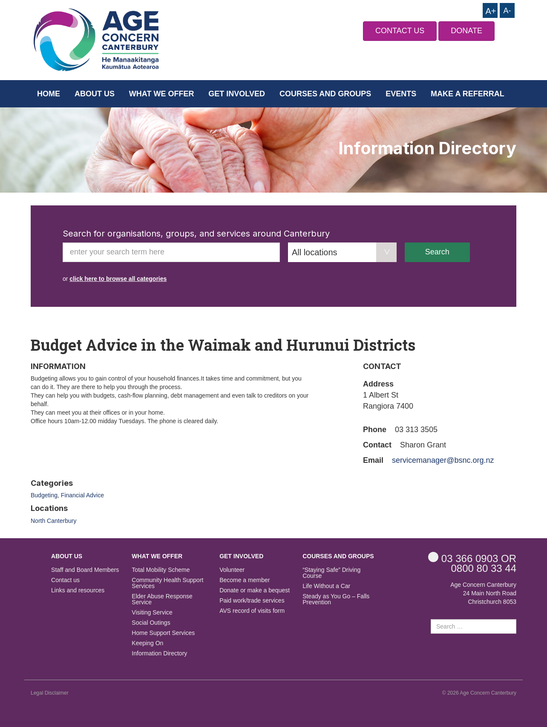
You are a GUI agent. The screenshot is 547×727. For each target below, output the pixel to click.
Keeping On (147, 643)
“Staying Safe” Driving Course (331, 573)
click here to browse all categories (118, 278)
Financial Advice (82, 495)
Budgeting (44, 495)
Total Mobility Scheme (161, 570)
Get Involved (236, 93)
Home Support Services (163, 633)
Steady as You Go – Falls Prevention (335, 599)
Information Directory (159, 653)
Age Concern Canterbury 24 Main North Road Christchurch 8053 (483, 593)
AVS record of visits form (252, 611)
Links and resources (77, 590)
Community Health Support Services (167, 583)
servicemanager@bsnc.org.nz (443, 460)
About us (95, 93)
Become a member (244, 580)
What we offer (161, 93)
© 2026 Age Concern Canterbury (479, 693)
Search (437, 252)
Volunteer (232, 570)
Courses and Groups (325, 93)
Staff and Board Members (85, 570)
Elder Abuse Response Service (162, 599)
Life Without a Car (326, 586)
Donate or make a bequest (254, 590)
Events (401, 93)
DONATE (466, 30)
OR (472, 558)
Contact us (65, 580)
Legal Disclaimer (50, 693)
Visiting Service (152, 612)
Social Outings (151, 623)
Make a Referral (467, 93)
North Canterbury (53, 520)
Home (48, 93)
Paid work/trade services (252, 600)
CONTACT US (399, 30)
